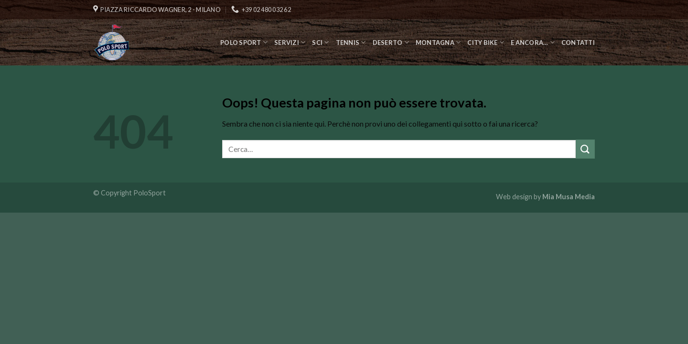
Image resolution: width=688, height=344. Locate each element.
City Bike (485, 42)
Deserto (391, 42)
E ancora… (533, 42)
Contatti (578, 42)
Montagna (438, 42)
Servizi (289, 42)
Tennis (351, 42)
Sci (320, 42)
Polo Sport (244, 42)
